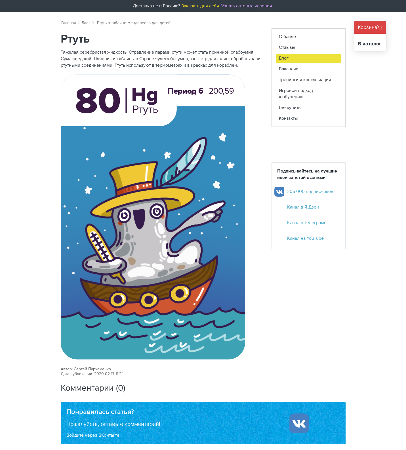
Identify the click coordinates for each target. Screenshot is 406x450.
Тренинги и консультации (305, 79)
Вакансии (288, 69)
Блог (86, 23)
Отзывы (287, 47)
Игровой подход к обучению (296, 93)
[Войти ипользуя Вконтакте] (299, 423)
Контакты (288, 118)
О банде (287, 36)
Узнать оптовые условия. (247, 6)
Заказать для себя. (200, 6)
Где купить (289, 107)
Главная (68, 23)
